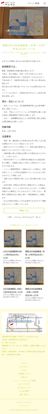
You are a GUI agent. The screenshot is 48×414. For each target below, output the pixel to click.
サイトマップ (24, 406)
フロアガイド (24, 367)
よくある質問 (24, 391)
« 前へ (10, 217)
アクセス (24, 370)
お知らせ (24, 377)
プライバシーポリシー (24, 402)
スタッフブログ (24, 384)
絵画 (25, 53)
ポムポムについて (24, 387)
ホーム (24, 363)
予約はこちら (24, 210)
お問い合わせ (24, 394)
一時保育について (24, 374)
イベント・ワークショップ (32, 52)
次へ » (38, 217)
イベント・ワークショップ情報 (24, 381)
